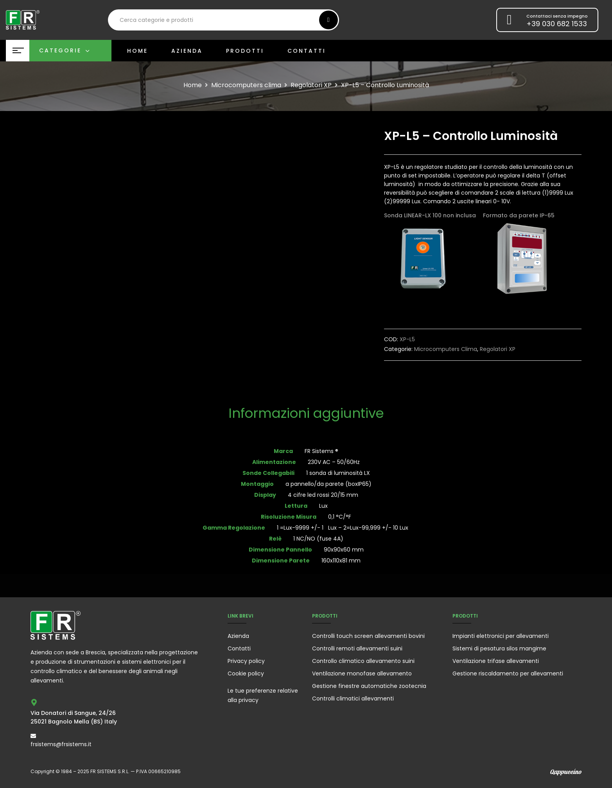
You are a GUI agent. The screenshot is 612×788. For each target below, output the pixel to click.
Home (192, 85)
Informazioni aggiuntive (306, 414)
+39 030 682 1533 (556, 24)
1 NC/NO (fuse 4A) (318, 539)
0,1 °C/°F (339, 517)
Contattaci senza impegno (557, 16)
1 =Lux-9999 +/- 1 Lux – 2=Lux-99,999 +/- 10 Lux (343, 528)
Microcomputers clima (246, 85)
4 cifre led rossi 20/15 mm (323, 495)
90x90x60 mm (344, 549)
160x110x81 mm (341, 560)
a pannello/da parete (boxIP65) (328, 484)
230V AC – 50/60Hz (334, 462)
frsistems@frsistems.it (61, 744)
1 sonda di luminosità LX (338, 473)
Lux (323, 506)
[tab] (306, 414)
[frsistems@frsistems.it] (33, 736)
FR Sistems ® (321, 451)
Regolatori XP (311, 85)
